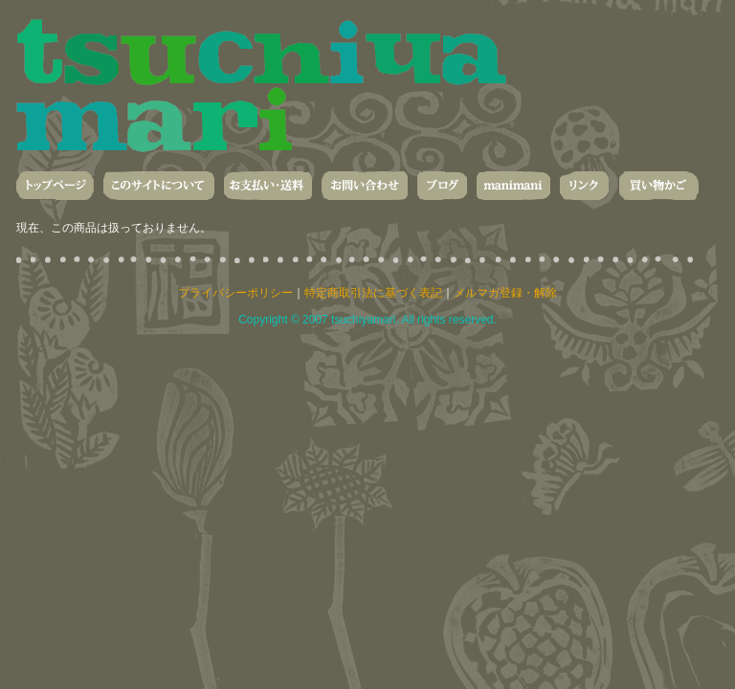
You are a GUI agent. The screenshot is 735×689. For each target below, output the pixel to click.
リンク (584, 185)
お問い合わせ (365, 185)
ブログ (442, 185)
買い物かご (658, 185)
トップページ (55, 185)
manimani (513, 185)
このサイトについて (158, 185)
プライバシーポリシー (235, 293)
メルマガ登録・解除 (505, 293)
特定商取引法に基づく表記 (373, 293)
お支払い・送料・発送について (268, 185)
